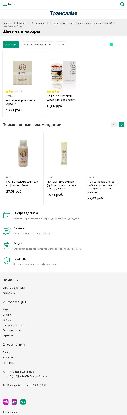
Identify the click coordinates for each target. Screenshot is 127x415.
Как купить (9, 292)
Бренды (7, 319)
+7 (9, 372)
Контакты (8, 362)
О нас (6, 352)
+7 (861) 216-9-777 (20, 376)
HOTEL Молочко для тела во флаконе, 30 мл (22, 183)
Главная (7, 23)
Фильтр (10, 44)
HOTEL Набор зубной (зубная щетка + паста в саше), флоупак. (62, 185)
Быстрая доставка (13, 325)
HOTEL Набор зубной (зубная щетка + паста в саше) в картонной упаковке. (102, 187)
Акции (6, 309)
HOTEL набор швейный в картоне (21, 102)
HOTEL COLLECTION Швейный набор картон (61, 97)
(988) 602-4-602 (23, 372)
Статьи (7, 314)
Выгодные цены (12, 330)
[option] (23, 168)
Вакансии (8, 357)
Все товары (38, 23)
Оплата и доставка (14, 287)
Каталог (21, 23)
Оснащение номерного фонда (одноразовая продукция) (81, 23)
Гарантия (8, 335)
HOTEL (9, 96)
